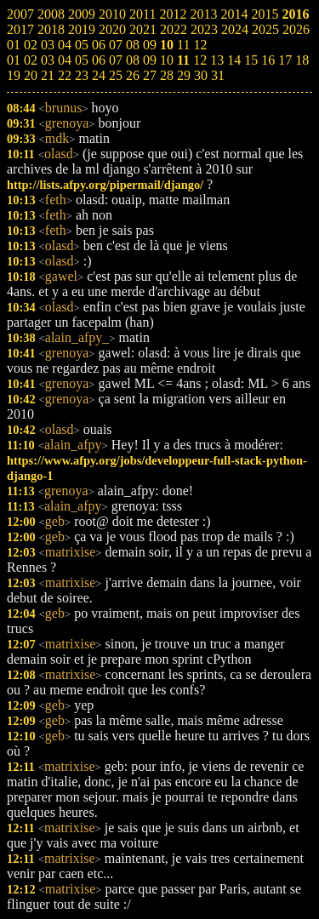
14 (234, 60)
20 (30, 75)
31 (218, 75)
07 (115, 60)
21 (47, 75)
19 (13, 75)
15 (251, 60)
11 (183, 60)
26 (133, 75)
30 (201, 75)
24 (98, 75)
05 (81, 60)
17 (285, 60)
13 (217, 60)
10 (167, 60)
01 (13, 60)
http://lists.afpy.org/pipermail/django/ (105, 184)
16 (268, 60)
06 (98, 60)
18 (302, 60)
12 (200, 60)
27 (150, 75)
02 (30, 60)
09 (150, 60)
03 (47, 60)
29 (184, 75)
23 (81, 75)
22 (64, 75)
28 (167, 75)
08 (133, 60)
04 (64, 60)
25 (115, 75)
